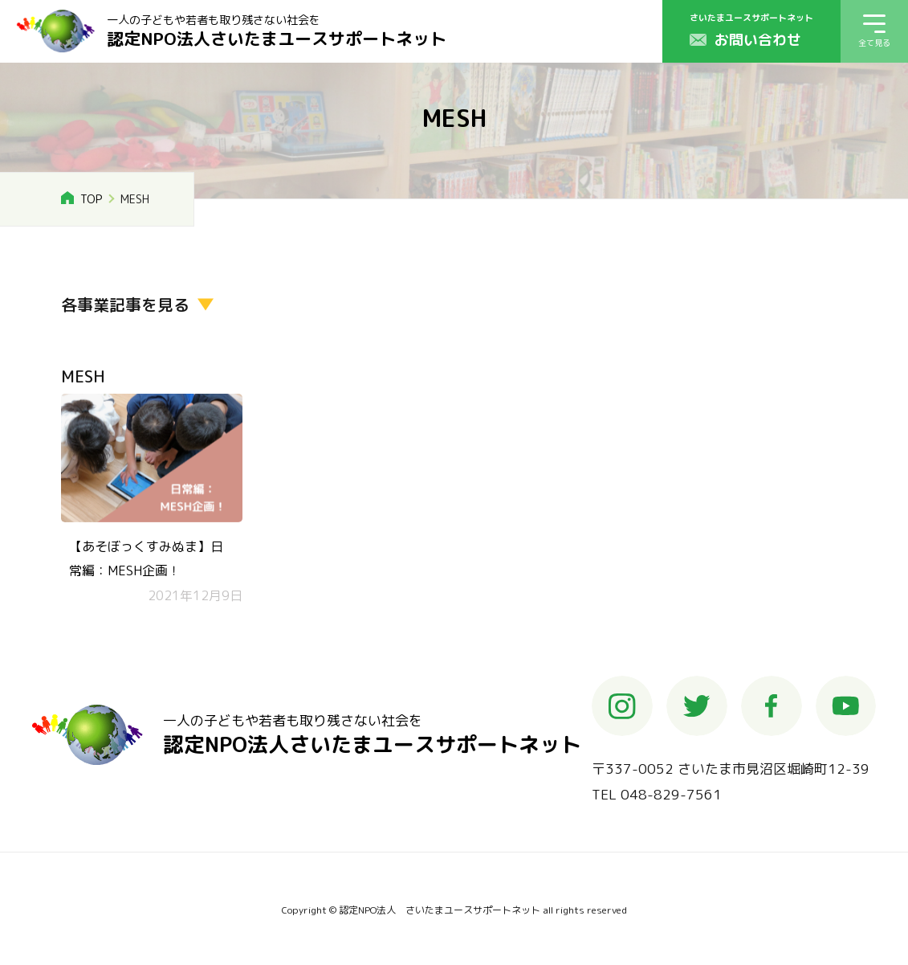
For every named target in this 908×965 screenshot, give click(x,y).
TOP (91, 198)
